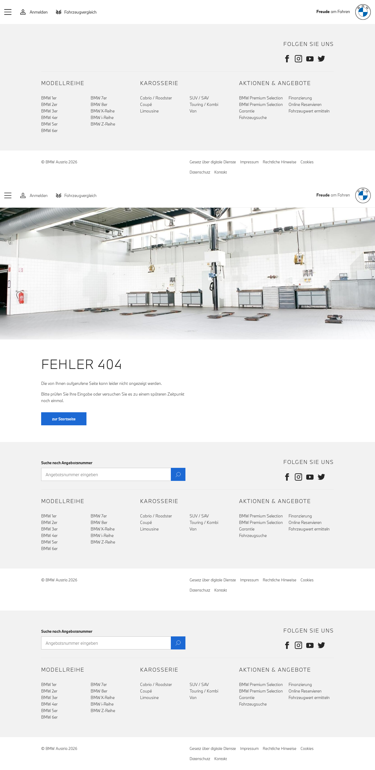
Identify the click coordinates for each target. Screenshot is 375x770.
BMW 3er (49, 111)
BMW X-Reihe (103, 111)
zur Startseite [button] (64, 429)
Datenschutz (200, 172)
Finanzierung (300, 97)
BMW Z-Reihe (103, 124)
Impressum (249, 161)
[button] (8, 12)
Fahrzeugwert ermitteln (309, 111)
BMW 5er (49, 124)
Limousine (149, 111)
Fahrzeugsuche (253, 117)
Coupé (146, 104)
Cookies (307, 161)
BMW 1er (49, 97)
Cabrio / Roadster (156, 97)
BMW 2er (49, 104)
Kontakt (220, 172)
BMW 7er (99, 97)
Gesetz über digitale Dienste (213, 161)
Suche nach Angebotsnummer (66, 462)
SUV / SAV (199, 97)
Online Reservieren (305, 104)
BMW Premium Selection (261, 97)
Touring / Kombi (204, 104)
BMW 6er (49, 130)
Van (193, 111)
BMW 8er (99, 104)
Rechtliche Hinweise (279, 161)
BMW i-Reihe (102, 117)
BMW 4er (49, 117)
